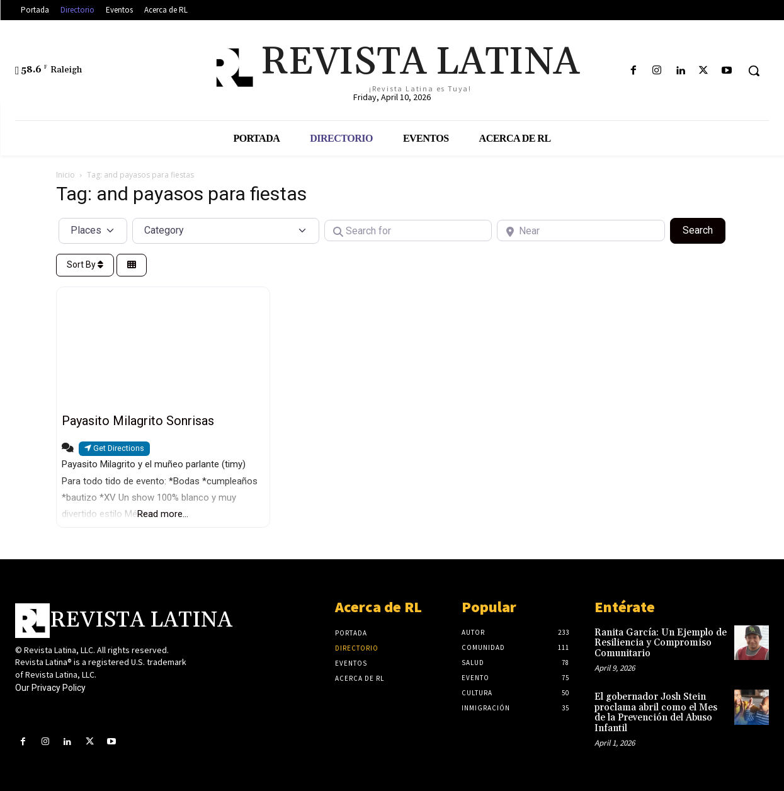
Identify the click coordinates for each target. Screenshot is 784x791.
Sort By (85, 264)
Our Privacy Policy (50, 688)
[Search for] (408, 230)
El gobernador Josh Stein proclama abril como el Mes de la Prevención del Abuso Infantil (655, 712)
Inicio (65, 174)
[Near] (581, 230)
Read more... (162, 514)
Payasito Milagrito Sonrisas (138, 420)
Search (704, 229)
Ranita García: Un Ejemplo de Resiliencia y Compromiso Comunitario (660, 643)
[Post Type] (93, 230)
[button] (754, 70)
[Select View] (131, 265)
